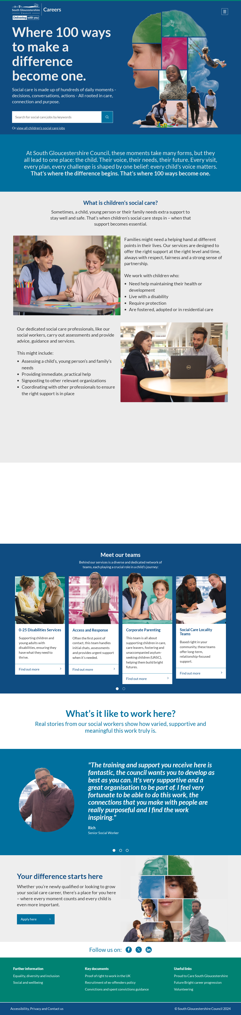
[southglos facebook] (129, 950)
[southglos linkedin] (149, 950)
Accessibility (19, 1009)
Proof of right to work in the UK (107, 976)
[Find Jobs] (107, 117)
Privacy (35, 1009)
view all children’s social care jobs (41, 128)
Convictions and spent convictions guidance (117, 989)
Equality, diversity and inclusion (36, 976)
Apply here (29, 919)
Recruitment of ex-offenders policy (110, 982)
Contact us (55, 1009)
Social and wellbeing (28, 982)
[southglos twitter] (139, 950)
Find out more (40, 669)
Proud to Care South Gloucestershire (201, 976)
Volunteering (183, 989)
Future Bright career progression (198, 982)
